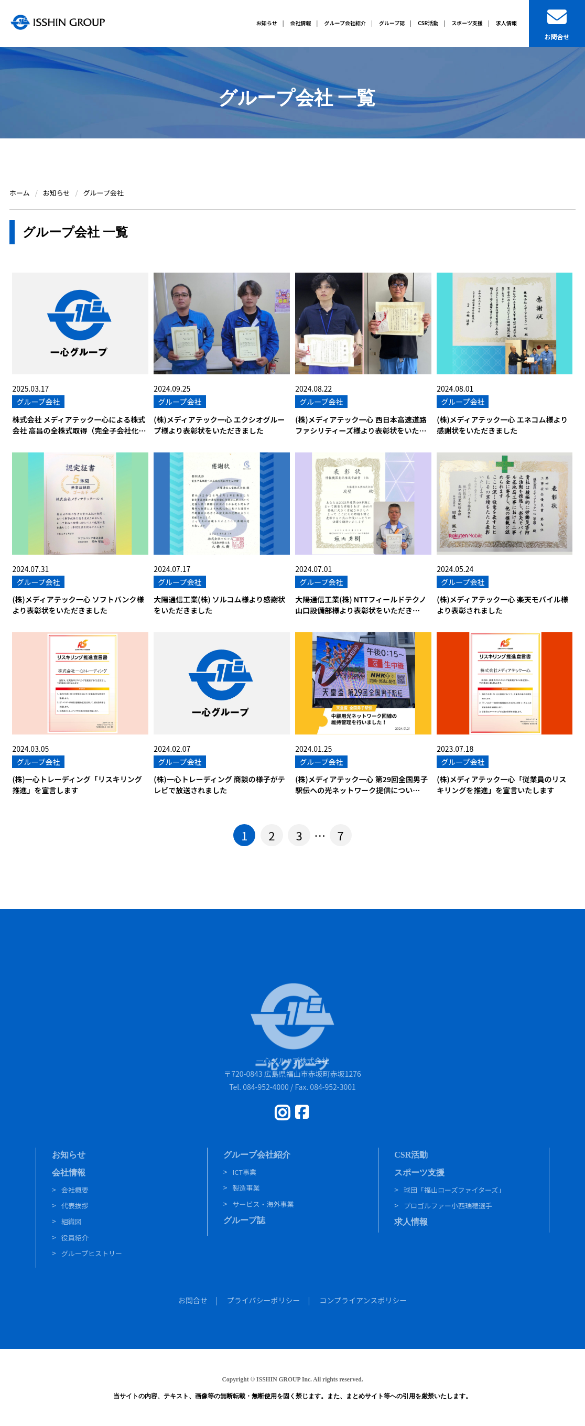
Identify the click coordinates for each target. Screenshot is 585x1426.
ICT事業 (244, 1172)
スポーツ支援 (419, 1172)
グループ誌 (244, 1220)
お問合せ (193, 1300)
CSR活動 (411, 1154)
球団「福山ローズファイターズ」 (454, 1190)
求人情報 (411, 1221)
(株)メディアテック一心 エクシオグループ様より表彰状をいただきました (219, 425)
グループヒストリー (91, 1253)
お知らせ (68, 1154)
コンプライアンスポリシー (363, 1300)
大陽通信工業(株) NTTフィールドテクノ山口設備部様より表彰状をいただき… (360, 604)
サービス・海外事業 (263, 1204)
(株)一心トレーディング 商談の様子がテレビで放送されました (219, 784)
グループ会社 (38, 401)
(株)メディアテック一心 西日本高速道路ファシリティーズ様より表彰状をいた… (360, 425)
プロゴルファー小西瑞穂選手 (448, 1206)
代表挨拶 (75, 1206)
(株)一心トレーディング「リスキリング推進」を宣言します (77, 784)
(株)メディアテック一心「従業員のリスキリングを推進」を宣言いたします (501, 784)
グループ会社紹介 (256, 1154)
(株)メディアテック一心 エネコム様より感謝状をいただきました (502, 425)
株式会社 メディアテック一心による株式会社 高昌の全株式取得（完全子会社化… (79, 425)
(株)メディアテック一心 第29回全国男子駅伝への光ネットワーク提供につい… (361, 784)
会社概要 (75, 1190)
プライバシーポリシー (263, 1300)
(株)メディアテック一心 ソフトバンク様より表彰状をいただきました (78, 604)
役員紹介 (75, 1238)
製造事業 (245, 1188)
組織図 (71, 1221)
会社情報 (68, 1172)
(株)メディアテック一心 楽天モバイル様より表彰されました (502, 604)
